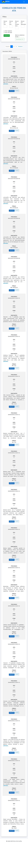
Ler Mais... (6, 84)
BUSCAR (6, 35)
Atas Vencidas (8, 32)
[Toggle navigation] (24, 2)
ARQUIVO (11, 90)
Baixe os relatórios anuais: (19, 35)
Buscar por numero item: (17, 23)
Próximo (20, 46)
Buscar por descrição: (23, 23)
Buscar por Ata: (5, 23)
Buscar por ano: (11, 23)
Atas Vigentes (8, 31)
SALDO (17, 90)
